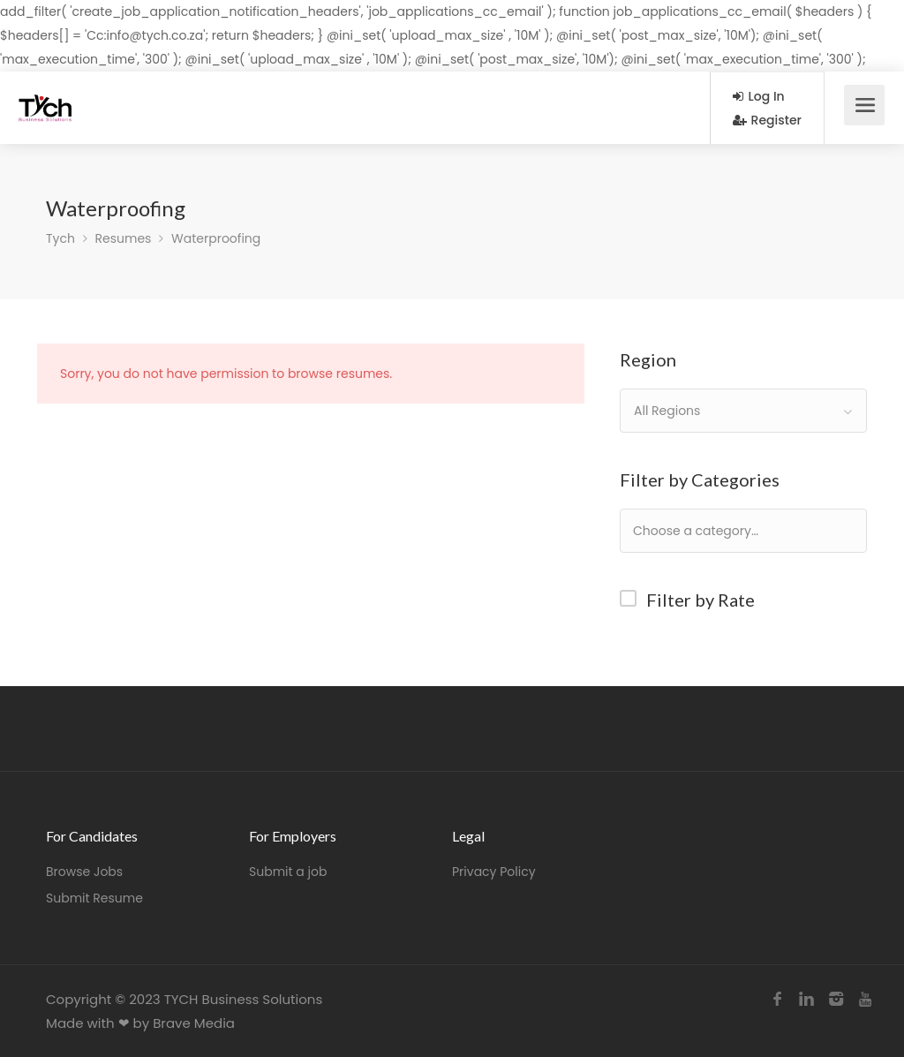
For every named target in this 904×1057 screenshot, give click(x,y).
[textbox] (752, 530)
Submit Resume (94, 898)
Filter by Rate (700, 599)
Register (767, 120)
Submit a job (288, 871)
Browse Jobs (84, 871)
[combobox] (743, 411)
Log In (759, 96)
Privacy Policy (494, 871)
